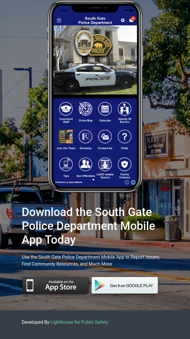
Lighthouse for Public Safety (79, 322)
